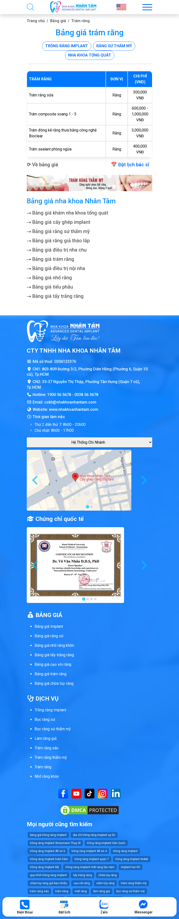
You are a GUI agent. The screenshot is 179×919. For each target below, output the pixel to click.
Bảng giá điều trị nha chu (59, 250)
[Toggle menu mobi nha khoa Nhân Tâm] (147, 7)
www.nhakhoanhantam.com (73, 409)
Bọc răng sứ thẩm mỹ (53, 729)
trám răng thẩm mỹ (134, 883)
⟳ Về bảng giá (42, 165)
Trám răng (43, 767)
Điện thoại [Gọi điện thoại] (25, 907)
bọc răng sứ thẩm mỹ (130, 891)
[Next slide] (143, 480)
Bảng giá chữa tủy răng (54, 683)
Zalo (104, 907)
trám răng (61, 891)
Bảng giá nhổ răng (52, 278)
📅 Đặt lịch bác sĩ (130, 165)
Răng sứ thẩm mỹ (114, 46)
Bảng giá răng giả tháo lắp (61, 241)
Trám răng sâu (46, 748)
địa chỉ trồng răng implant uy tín (94, 835)
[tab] (87, 506)
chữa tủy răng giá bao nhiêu (48, 883)
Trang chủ (36, 21)
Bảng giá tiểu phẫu (52, 287)
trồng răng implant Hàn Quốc (106, 843)
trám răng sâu (39, 891)
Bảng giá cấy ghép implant (61, 222)
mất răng (81, 891)
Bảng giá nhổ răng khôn (54, 645)
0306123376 (65, 361)
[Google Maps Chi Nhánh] (89, 442)
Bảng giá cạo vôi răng (53, 664)
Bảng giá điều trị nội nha (58, 268)
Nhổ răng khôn (47, 776)
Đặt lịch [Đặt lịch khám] (64, 907)
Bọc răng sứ (45, 719)
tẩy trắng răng (82, 875)
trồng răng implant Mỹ (44, 867)
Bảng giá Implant (49, 626)
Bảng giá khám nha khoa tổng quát (70, 213)
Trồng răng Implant (50, 710)
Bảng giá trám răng (53, 259)
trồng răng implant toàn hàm (49, 859)
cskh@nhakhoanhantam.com (70, 402)
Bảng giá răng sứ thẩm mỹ (61, 231)
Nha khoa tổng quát (89, 55)
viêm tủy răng (105, 883)
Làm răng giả (46, 738)
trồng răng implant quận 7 (91, 859)
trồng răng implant (125, 851)
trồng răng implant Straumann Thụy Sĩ (55, 843)
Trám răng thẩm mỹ (51, 757)
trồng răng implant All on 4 (89, 851)
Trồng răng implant (66, 46)
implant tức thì (130, 867)
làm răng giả (101, 891)
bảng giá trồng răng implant (48, 835)
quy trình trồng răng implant (48, 875)
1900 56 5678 (59, 394)
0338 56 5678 (86, 394)
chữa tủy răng (107, 875)
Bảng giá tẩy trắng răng (58, 296)
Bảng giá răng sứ (49, 636)
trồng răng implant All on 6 (47, 851)
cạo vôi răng (81, 883)
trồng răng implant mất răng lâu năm (90, 867)
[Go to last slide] (35, 480)
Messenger (143, 907)
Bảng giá (58, 21)
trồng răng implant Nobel (131, 859)
